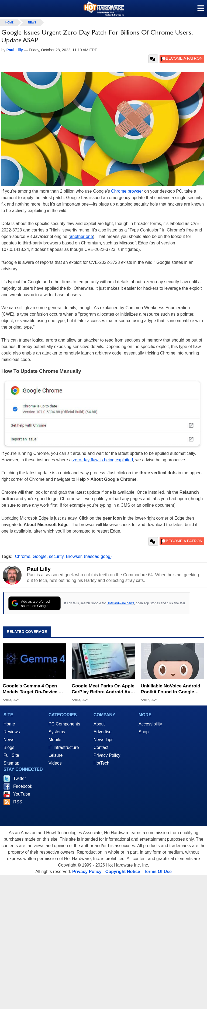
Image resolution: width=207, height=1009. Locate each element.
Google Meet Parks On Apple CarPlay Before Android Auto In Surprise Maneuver (103, 689)
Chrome (22, 556)
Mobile (55, 739)
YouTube (21, 794)
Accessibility (150, 724)
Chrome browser (127, 191)
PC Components (64, 724)
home (9, 22)
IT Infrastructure (64, 747)
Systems (57, 732)
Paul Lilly (39, 569)
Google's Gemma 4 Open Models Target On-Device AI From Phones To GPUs (33, 689)
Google (40, 556)
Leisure (56, 755)
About (99, 724)
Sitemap (11, 763)
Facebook (22, 786)
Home (9, 724)
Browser (73, 556)
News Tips (103, 739)
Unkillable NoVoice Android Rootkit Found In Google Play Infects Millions (170, 689)
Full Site (11, 755)
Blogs (9, 747)
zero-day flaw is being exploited (102, 460)
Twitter (19, 778)
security (56, 556)
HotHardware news (120, 603)
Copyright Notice (122, 871)
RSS (17, 802)
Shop (144, 732)
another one (81, 236)
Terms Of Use (158, 871)
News (32, 22)
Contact (101, 747)
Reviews (12, 732)
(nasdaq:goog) (98, 556)
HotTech (101, 763)
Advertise (103, 732)
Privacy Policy (107, 755)
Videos (55, 763)
